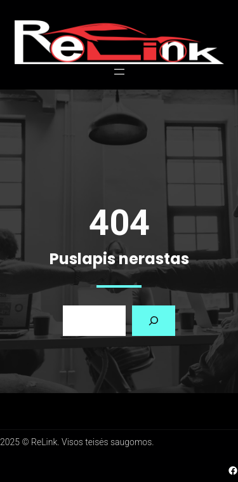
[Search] (153, 320)
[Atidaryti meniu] (119, 71)
